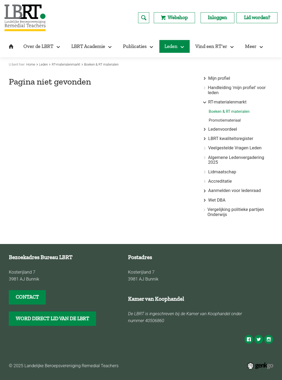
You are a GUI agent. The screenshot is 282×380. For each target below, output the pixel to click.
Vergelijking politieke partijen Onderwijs (236, 212)
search (143, 17)
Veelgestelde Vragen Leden (235, 148)
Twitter (258, 339)
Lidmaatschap (222, 172)
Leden (43, 64)
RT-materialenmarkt (66, 64)
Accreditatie (220, 181)
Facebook (248, 339)
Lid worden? (257, 17)
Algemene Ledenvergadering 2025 (236, 160)
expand (204, 78)
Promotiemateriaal (225, 120)
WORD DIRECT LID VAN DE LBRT (52, 318)
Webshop (178, 17)
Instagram (268, 339)
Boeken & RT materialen (101, 64)
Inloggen (217, 17)
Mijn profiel (219, 78)
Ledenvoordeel (222, 129)
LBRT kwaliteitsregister (230, 138)
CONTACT (27, 297)
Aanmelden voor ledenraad (234, 190)
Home (30, 64)
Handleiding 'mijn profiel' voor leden (237, 90)
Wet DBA (216, 200)
